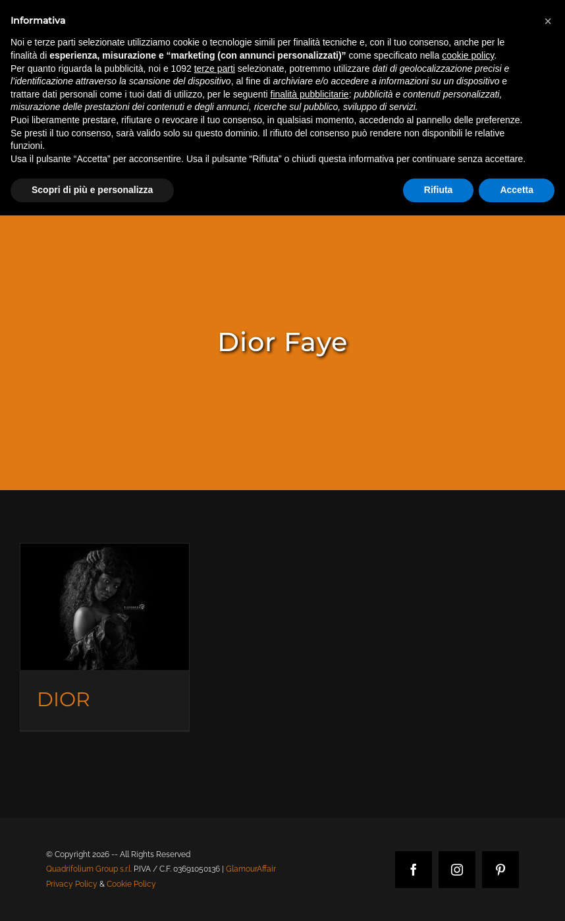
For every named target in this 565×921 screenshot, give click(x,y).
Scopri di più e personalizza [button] (92, 189)
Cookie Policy (131, 884)
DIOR (63, 699)
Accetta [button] (516, 189)
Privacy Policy (71, 884)
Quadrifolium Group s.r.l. (89, 869)
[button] (547, 21)
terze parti (214, 68)
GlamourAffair (251, 869)
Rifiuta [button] (438, 189)
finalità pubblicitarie (310, 94)
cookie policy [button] (468, 55)
